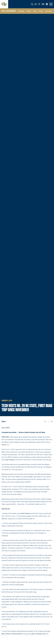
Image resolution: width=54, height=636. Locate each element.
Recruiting (48, 11)
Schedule (21, 11)
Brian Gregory (10, 460)
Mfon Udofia (5, 634)
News (41, 11)
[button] (32, 4)
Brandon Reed (17, 634)
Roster (29, 11)
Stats (35, 11)
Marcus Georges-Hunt (38, 634)
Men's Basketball (9, 11)
